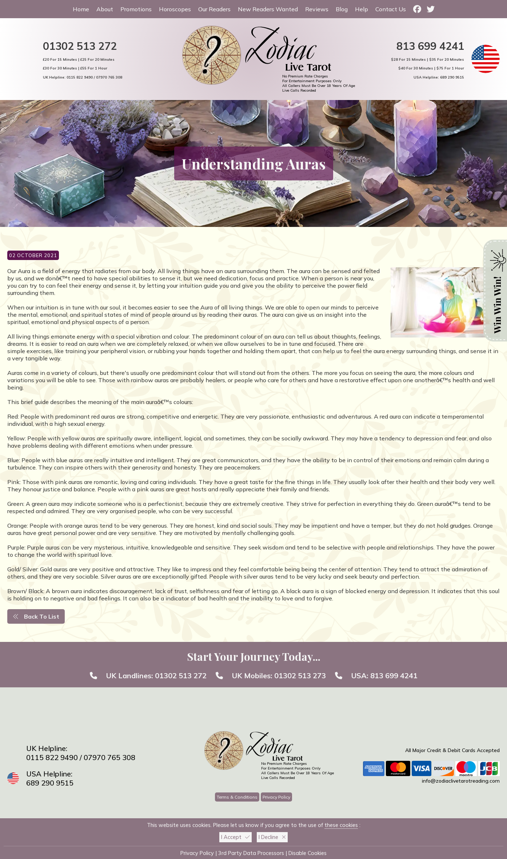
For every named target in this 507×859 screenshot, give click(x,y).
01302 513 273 (300, 675)
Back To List (36, 616)
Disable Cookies (307, 853)
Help (361, 9)
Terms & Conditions (237, 797)
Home (81, 9)
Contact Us (390, 9)
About (104, 9)
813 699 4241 (430, 45)
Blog (342, 9)
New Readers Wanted (268, 9)
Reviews (316, 9)
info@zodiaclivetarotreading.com (461, 781)
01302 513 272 (80, 45)
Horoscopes (175, 9)
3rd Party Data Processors (251, 853)
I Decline (272, 837)
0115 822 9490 (80, 77)
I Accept (235, 837)
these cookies (341, 825)
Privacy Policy (276, 797)
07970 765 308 (109, 77)
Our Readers (214, 9)
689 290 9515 (452, 77)
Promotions (136, 9)
